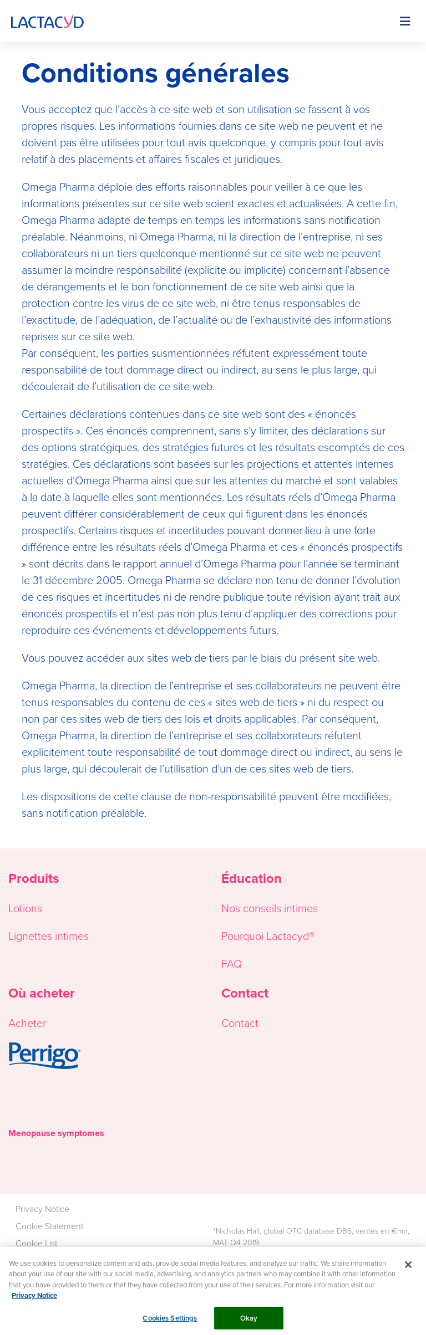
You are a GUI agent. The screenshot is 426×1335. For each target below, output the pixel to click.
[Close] (408, 1268)
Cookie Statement (49, 1226)
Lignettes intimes (48, 935)
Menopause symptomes (56, 1133)
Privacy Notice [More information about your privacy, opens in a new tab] (34, 1299)
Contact (239, 1022)
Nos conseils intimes (269, 907)
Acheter (27, 1022)
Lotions (25, 907)
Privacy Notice (42, 1209)
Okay (249, 1321)
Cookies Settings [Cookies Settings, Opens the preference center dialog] (170, 1321)
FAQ (231, 963)
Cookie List (36, 1243)
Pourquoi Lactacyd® (268, 935)
